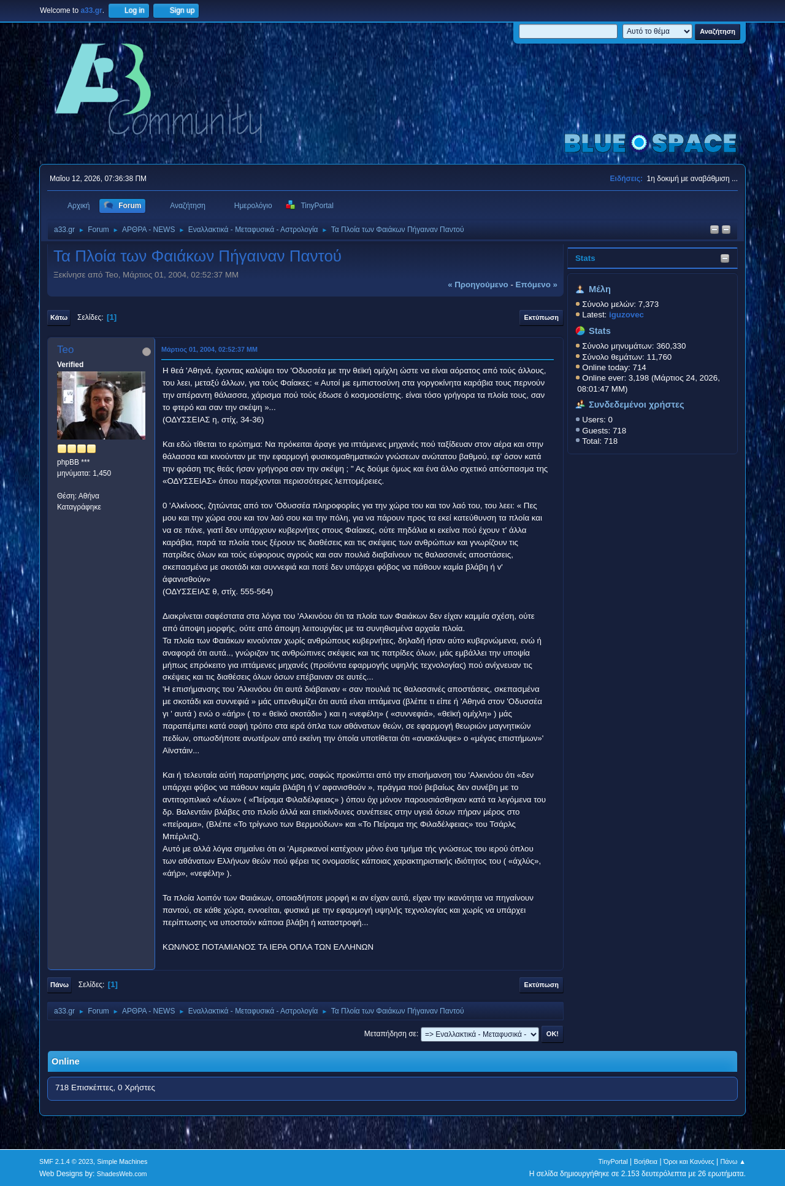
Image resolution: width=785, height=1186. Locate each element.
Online (66, 1061)
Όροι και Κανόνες (689, 1161)
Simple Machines (122, 1161)
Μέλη (600, 289)
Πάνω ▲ (733, 1161)
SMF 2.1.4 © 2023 (66, 1161)
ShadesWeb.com (122, 1173)
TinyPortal (613, 1161)
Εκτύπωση (541, 317)
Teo (65, 349)
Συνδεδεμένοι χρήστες (636, 404)
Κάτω (58, 317)
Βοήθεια (645, 1161)
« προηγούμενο (478, 284)
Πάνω (59, 984)
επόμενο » (536, 284)
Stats (585, 258)
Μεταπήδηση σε (390, 1033)
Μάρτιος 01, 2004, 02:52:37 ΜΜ (209, 349)
